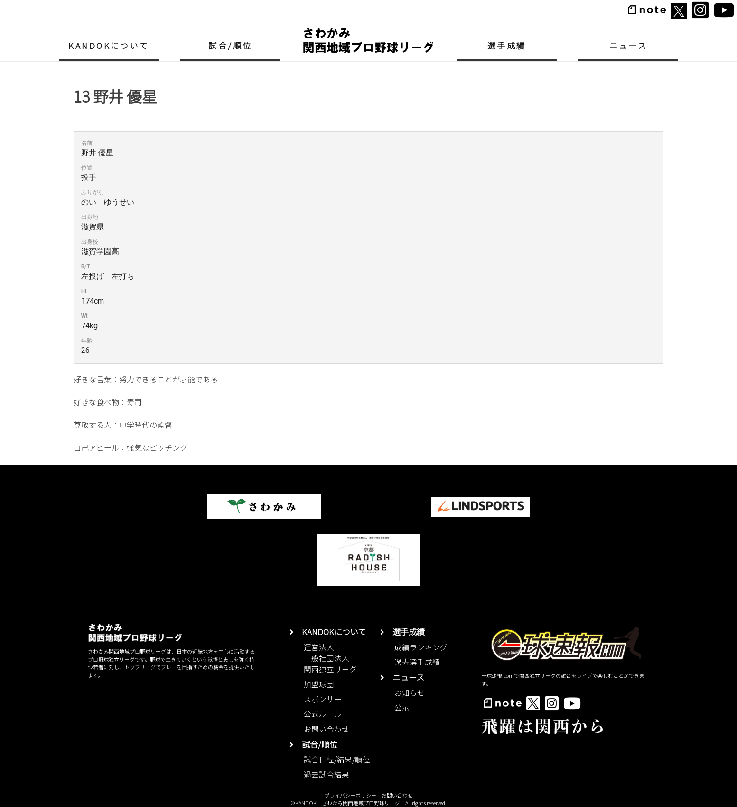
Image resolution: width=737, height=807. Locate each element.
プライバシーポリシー (350, 795)
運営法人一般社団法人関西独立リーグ (330, 658)
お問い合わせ (326, 728)
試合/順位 (230, 45)
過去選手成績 (417, 661)
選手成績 (506, 45)
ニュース (628, 45)
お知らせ (409, 692)
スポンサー (323, 698)
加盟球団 (319, 684)
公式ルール (323, 713)
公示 (402, 707)
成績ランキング (421, 647)
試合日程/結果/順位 (337, 759)
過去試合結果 (326, 774)
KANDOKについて (108, 45)
